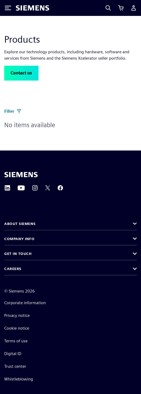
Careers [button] (12, 269)
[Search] (108, 8)
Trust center (15, 366)
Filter (13, 111)
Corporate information (25, 302)
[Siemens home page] (21, 174)
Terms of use (16, 340)
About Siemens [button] (20, 224)
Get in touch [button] (17, 253)
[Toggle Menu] (8, 8)
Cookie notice (16, 328)
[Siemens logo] (32, 8)
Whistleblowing (18, 379)
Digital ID (12, 353)
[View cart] (121, 8)
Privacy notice (17, 315)
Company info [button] (19, 239)
